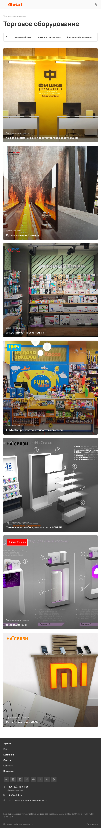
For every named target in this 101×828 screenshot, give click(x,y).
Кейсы (6, 749)
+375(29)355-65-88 (17, 786)
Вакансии (8, 771)
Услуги (7, 743)
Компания (9, 754)
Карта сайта (92, 824)
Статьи (7, 760)
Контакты (8, 765)
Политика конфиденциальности (18, 824)
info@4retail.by (14, 795)
